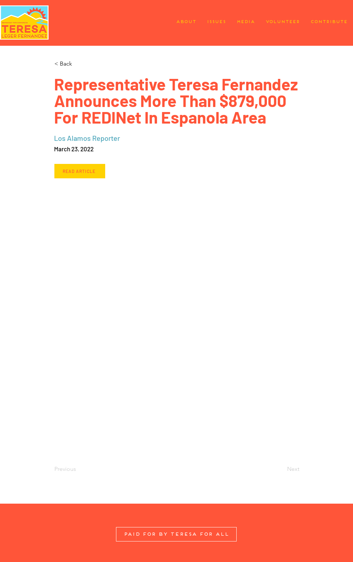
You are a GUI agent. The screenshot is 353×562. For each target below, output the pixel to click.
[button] (78, 64)
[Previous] (78, 469)
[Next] (281, 469)
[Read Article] (79, 171)
